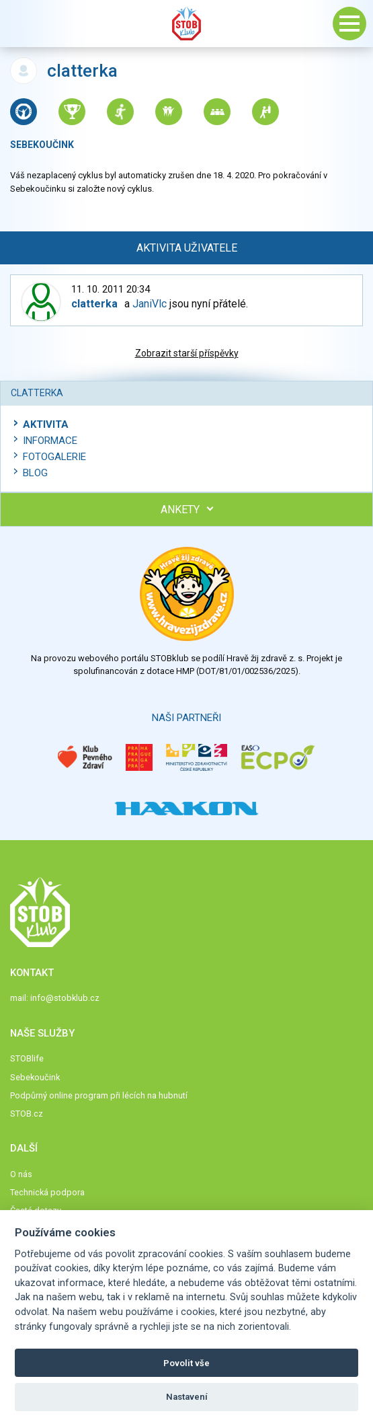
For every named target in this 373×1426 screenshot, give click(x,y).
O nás (21, 1174)
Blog (35, 473)
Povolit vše (186, 1363)
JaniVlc (149, 303)
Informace (50, 441)
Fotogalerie (54, 457)
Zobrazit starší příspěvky (187, 353)
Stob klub (186, 23)
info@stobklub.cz (64, 998)
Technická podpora (47, 1192)
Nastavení (187, 1397)
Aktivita (46, 424)
